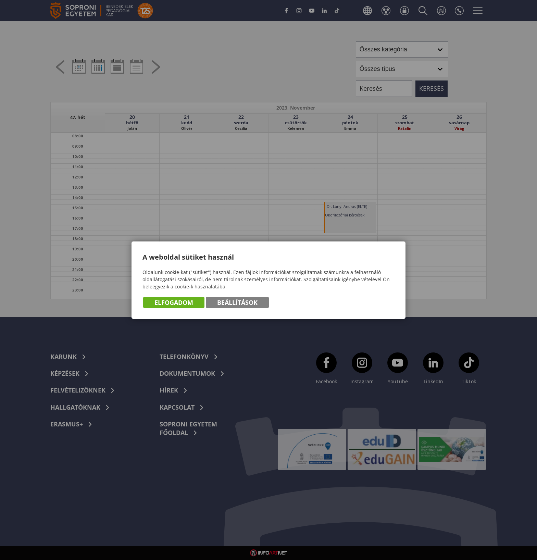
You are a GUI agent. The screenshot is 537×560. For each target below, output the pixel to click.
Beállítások (237, 302)
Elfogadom (173, 302)
